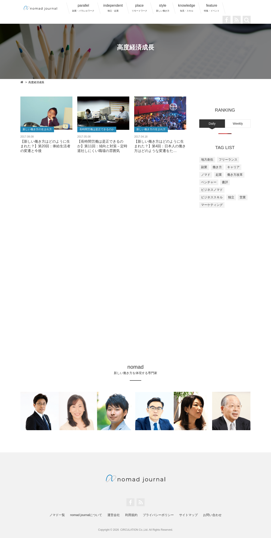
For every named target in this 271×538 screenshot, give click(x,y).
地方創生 (207, 159)
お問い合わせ (212, 515)
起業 (219, 174)
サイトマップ (188, 515)
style (162, 8)
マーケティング (212, 205)
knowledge (186, 8)
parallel (83, 8)
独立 (231, 197)
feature (211, 8)
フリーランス (228, 159)
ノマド (205, 174)
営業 (243, 197)
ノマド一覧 (57, 515)
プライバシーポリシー (158, 515)
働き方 (217, 167)
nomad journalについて (86, 515)
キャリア (233, 167)
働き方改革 (235, 174)
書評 (225, 182)
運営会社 (113, 515)
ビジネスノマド (212, 189)
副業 (204, 167)
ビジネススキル (212, 197)
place (139, 8)
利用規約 (131, 515)
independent (113, 8)
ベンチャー (209, 182)
